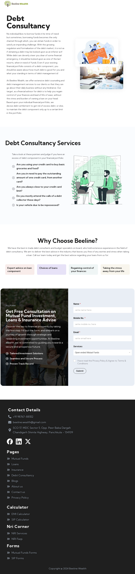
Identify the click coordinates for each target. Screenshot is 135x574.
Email (76, 332)
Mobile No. (79, 318)
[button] (126, 4)
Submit (79, 371)
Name (77, 304)
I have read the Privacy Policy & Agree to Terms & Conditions (101, 362)
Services (77, 346)
